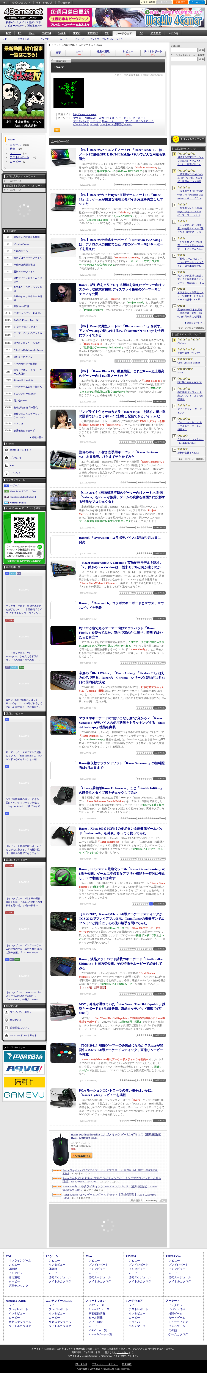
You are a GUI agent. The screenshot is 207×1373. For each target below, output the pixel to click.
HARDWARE (90, 118)
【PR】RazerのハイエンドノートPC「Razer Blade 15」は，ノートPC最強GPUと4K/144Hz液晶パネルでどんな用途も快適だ (122, 154)
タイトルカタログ (60, 1281)
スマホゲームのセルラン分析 (28, 289)
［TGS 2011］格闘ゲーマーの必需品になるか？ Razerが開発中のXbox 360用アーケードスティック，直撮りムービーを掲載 (121, 1050)
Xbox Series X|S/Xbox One (23, 491)
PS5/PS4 (46, 33)
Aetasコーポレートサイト (23, 1035)
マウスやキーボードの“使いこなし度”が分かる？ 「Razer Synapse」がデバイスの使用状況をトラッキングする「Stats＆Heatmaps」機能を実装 (122, 722)
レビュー (7, 39)
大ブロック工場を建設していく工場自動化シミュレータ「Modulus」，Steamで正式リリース (190, 279)
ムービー (64, 39)
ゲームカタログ (178, 1334)
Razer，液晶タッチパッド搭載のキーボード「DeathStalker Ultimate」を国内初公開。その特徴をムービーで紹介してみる (121, 963)
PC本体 (94, 124)
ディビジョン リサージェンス (189, 411)
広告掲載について (19, 1027)
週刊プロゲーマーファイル (28, 257)
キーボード (139, 118)
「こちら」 (123, 1352)
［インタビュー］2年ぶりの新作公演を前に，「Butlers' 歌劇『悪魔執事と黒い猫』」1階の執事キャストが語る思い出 (24, 902)
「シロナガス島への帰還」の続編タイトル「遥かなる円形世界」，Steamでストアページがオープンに (190, 229)
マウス (77, 118)
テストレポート (26, 39)
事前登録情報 (97, 1313)
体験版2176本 (34, 25)
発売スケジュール (60, 1277)
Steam (180, 372)
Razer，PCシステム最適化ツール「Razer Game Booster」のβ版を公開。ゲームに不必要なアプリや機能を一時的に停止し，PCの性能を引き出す (122, 873)
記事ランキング (18, 1285)
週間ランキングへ (195, 323)
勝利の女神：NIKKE (188, 452)
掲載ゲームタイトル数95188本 (23, 22)
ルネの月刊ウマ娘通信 (25, 363)
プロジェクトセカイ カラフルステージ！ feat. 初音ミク (189, 426)
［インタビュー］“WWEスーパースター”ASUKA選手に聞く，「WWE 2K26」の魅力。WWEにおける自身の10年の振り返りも (23, 996)
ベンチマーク (137, 1326)
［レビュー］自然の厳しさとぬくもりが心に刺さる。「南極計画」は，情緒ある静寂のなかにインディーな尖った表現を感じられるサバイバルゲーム (23, 850)
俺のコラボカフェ (23, 357)
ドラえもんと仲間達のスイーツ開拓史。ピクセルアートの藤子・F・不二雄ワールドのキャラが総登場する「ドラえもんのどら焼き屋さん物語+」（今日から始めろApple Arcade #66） (190, 296)
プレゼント (16, 457)
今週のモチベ (21, 251)
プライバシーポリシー (22, 1012)
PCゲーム (15, 485)
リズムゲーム (176, 1326)
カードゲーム (176, 1317)
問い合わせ (64, 2)
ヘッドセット (123, 118)
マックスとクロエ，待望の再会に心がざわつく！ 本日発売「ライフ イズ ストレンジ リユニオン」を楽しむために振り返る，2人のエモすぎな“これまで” (24, 610)
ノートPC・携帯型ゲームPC (116, 124)
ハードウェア (124, 33)
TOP (8, 33)
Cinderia (181, 343)
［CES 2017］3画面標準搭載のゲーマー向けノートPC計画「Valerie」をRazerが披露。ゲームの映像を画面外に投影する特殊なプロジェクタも (122, 497)
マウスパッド (81, 121)
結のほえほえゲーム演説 (27, 343)
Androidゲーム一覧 (100, 1334)
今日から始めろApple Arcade (28, 350)
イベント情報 (176, 1309)
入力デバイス (106, 118)
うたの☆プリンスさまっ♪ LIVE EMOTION (190, 441)
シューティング (178, 1321)
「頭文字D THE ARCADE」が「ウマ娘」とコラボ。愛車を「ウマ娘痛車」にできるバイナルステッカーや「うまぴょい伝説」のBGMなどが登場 (190, 178)
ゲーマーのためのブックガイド (28, 335)
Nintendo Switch (18, 502)
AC (141, 33)
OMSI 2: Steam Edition (188, 362)
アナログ (156, 33)
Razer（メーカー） (113, 121)
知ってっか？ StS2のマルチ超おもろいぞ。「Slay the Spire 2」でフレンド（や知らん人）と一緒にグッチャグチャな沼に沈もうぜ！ (24, 756)
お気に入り (164, 2)
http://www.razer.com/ (84, 114)
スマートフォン (95, 1300)
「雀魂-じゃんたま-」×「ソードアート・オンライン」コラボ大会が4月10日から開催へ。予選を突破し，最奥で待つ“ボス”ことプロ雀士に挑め (190, 262)
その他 (172, 1330)
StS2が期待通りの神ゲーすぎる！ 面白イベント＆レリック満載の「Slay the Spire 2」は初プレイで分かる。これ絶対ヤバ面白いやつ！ (24, 803)
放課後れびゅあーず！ (25, 430)
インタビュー (47, 39)
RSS (5, 2)
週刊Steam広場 (21, 306)
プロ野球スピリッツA (189, 353)
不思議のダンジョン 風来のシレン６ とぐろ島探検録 (190, 396)
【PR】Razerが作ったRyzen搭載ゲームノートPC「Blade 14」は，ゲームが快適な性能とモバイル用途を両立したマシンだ (121, 199)
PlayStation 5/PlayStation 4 (23, 496)
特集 (12, 149)
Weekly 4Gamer (21, 244)
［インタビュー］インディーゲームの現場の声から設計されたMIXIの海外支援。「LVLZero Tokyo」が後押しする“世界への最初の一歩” (24, 949)
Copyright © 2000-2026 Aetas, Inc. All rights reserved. (103, 1368)
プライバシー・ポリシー (105, 1364)
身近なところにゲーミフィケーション (28, 415)
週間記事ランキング (20, 450)
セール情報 (96, 1317)
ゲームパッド (81, 124)
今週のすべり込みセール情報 (28, 298)
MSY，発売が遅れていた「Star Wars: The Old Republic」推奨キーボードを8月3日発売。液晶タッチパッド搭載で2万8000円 (122, 1008)
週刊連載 (14, 1277)
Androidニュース (99, 1309)
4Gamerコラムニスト (24, 380)
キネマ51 (18, 423)
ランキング (197, 2)
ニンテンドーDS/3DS (59, 1300)
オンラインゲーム (20, 1260)
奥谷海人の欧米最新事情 (27, 237)
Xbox (31, 33)
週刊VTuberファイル (24, 271)
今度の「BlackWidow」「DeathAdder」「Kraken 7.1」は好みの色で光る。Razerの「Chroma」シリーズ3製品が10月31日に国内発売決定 (122, 677)
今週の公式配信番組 (24, 264)
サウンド (95, 121)
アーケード (173, 1300)
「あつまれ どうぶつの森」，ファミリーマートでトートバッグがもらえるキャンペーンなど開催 (190, 246)
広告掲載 (127, 1364)
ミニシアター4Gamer (24, 393)
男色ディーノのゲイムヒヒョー (28, 279)
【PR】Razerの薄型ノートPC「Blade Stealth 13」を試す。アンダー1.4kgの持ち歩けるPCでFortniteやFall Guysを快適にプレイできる (121, 331)
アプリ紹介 (96, 1321)
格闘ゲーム (175, 1313)
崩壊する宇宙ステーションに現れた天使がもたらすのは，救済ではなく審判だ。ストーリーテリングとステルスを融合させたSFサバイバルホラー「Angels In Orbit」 (190, 161)
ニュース (15, 144)
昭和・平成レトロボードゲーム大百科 (28, 372)
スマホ (76, 33)
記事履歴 (180, 2)
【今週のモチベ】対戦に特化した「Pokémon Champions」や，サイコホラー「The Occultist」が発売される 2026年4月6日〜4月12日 (190, 195)
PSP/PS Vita (173, 1256)
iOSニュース (96, 1305)
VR (107, 33)
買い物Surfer (20, 400)
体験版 (13, 1268)
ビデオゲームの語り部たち (28, 386)
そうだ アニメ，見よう (26, 327)
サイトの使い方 (44, 2)
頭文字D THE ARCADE (189, 382)
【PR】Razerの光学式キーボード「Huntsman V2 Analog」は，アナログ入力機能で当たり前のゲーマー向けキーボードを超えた (121, 244)
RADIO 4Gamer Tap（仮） (27, 320)
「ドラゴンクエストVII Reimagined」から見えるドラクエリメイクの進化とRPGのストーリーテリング (23, 657)
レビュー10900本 (14, 25)
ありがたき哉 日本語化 (26, 407)
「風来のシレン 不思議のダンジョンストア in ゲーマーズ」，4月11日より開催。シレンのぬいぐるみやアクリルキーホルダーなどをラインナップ (190, 212)
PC (19, 33)
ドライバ (79, 39)
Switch (62, 33)
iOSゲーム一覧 (98, 1330)
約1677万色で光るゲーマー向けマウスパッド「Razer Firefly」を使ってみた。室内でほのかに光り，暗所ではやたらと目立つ (121, 632)
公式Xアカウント (21, 2)
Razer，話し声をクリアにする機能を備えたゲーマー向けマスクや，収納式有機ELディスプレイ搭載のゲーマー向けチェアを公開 (122, 289)
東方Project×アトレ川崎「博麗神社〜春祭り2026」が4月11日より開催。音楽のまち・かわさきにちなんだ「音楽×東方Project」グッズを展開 (190, 313)
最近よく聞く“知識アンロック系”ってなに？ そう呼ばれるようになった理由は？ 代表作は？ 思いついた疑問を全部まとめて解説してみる (24, 704)
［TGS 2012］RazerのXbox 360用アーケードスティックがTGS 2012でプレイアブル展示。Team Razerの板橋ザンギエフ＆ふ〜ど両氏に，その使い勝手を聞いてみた (121, 918)
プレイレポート (98, 1264)
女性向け (93, 33)
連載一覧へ (38, 437)
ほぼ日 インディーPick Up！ (28, 313)
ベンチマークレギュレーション (106, 39)
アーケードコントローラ (139, 121)
